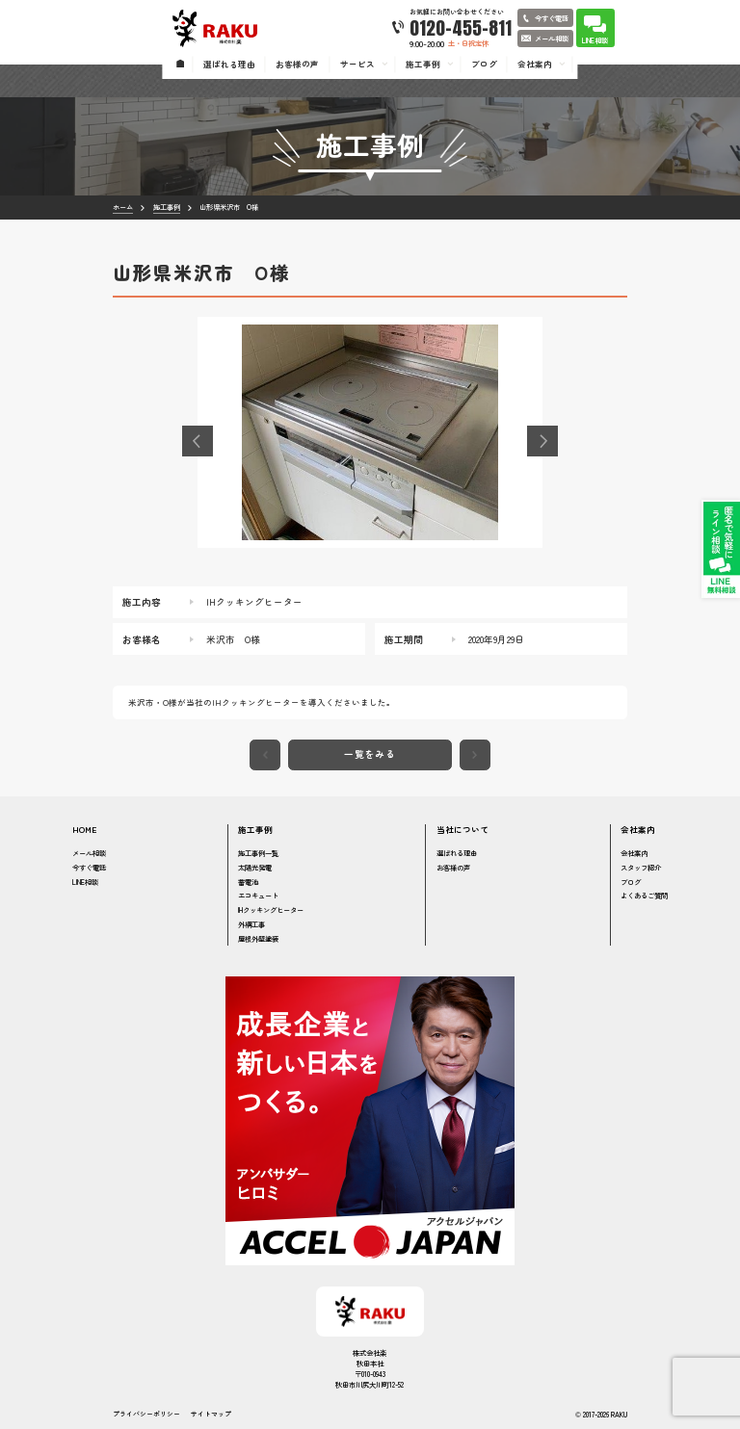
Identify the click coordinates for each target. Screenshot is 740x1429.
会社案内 (634, 852)
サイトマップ (211, 1414)
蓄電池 (248, 881)
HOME (84, 829)
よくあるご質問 (644, 895)
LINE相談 (85, 881)
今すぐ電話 (89, 867)
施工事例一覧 (258, 852)
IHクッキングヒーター (271, 909)
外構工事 (251, 924)
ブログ (631, 881)
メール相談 (89, 852)
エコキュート (258, 895)
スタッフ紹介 (641, 867)
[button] (197, 441)
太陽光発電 (255, 867)
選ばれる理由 (456, 852)
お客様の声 (453, 867)
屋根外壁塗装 (258, 938)
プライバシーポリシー (146, 1414)
